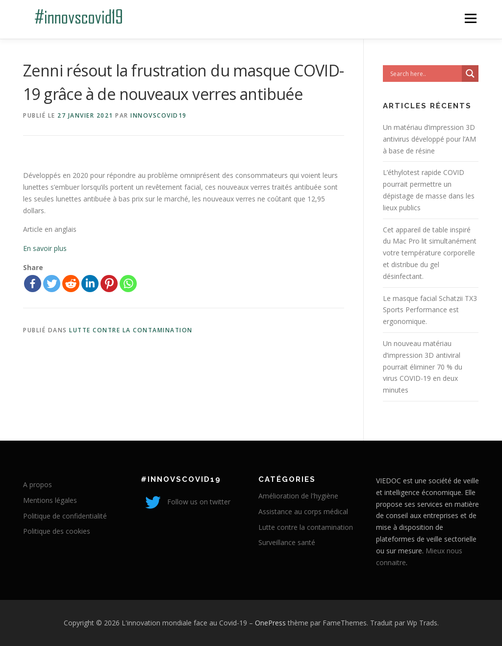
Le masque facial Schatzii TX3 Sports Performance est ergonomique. (430, 310)
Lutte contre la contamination (131, 330)
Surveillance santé (286, 542)
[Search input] (424, 73)
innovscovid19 (158, 115)
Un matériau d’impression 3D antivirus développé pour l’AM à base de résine (429, 139)
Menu (470, 18)
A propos (37, 484)
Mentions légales (50, 500)
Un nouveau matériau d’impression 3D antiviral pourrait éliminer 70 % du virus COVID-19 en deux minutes (422, 367)
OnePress (270, 622)
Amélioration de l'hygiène (298, 495)
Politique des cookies (56, 531)
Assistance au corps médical (303, 511)
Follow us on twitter (185, 501)
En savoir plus (45, 248)
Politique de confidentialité (65, 516)
